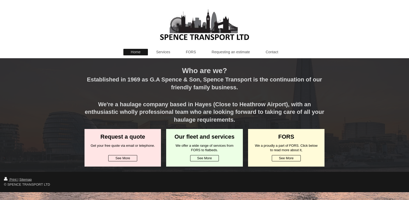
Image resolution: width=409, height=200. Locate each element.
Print (10, 179)
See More (122, 158)
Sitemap (25, 179)
